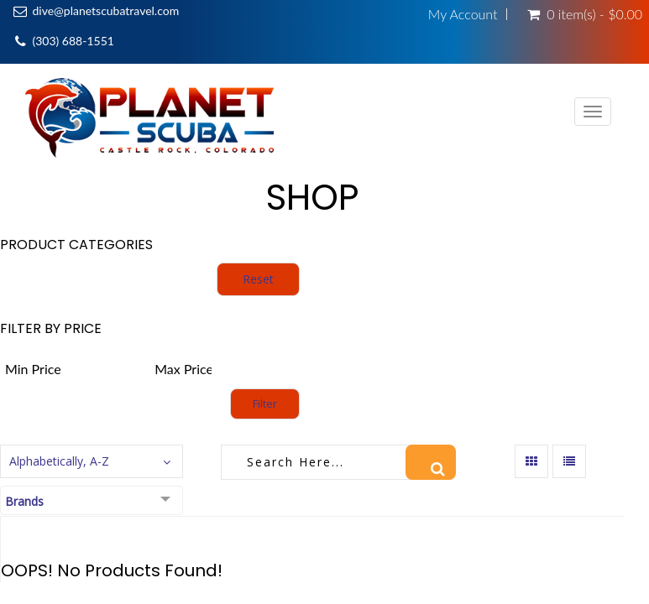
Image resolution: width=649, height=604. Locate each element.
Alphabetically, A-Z (59, 461)
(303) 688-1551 (72, 41)
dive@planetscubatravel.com (105, 10)
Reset (258, 279)
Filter (265, 403)
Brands (24, 501)
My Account (463, 14)
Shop (312, 197)
